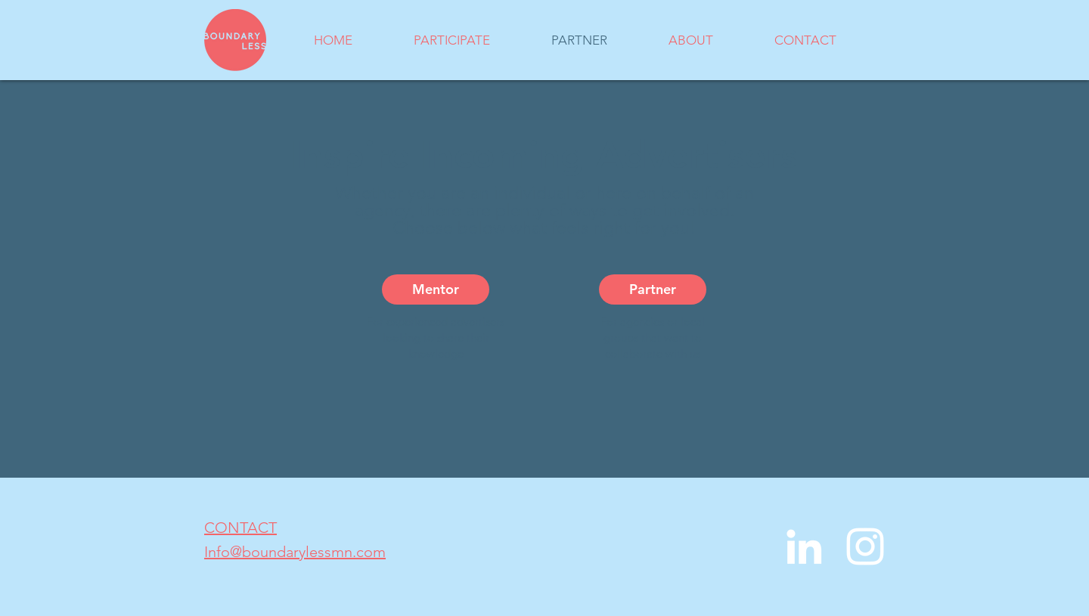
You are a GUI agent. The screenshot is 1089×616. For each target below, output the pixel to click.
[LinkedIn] (804, 546)
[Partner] (652, 289)
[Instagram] (865, 546)
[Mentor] (435, 289)
